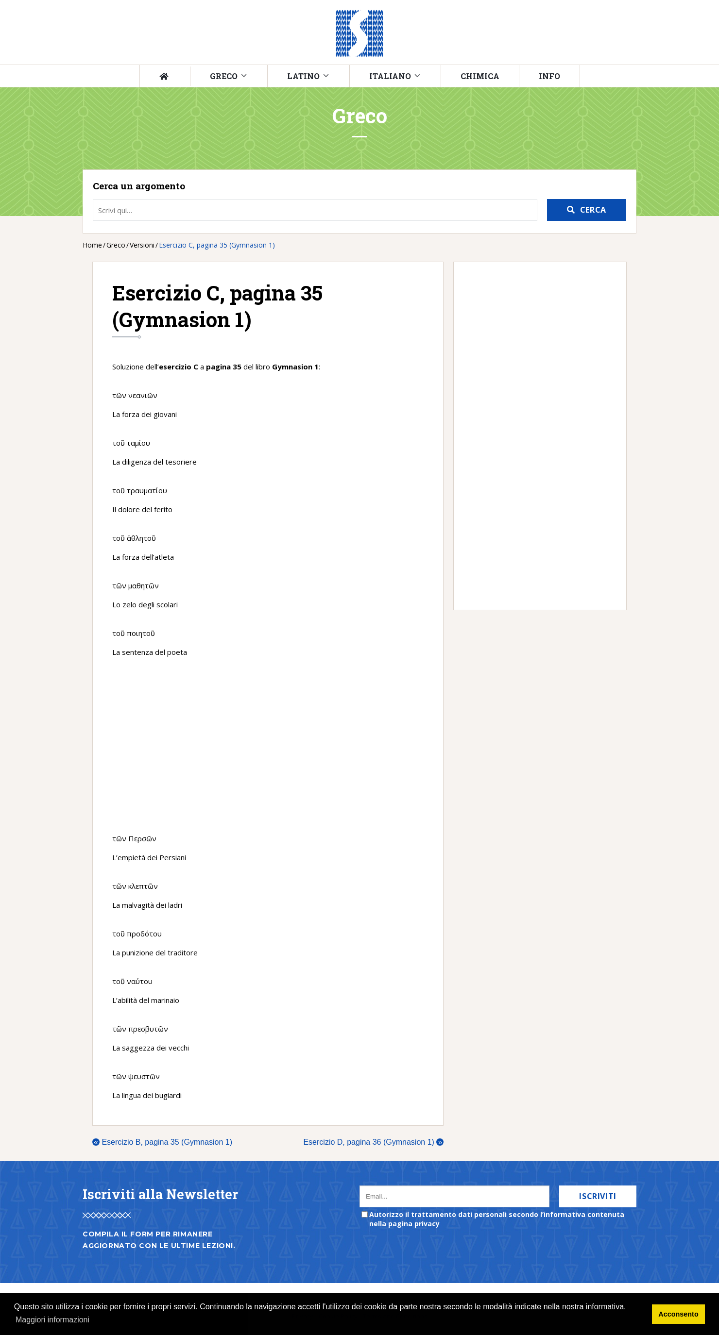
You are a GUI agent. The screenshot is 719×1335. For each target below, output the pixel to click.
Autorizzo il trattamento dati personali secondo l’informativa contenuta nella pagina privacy (496, 1219)
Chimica (480, 76)
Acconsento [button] (678, 1314)
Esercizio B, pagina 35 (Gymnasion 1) (162, 1142)
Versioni (142, 245)
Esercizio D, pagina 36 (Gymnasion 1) (373, 1142)
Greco (224, 76)
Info (549, 76)
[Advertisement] (268, 745)
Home (92, 245)
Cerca (593, 209)
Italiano (390, 76)
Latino (303, 76)
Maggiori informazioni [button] (52, 1320)
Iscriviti (597, 1196)
